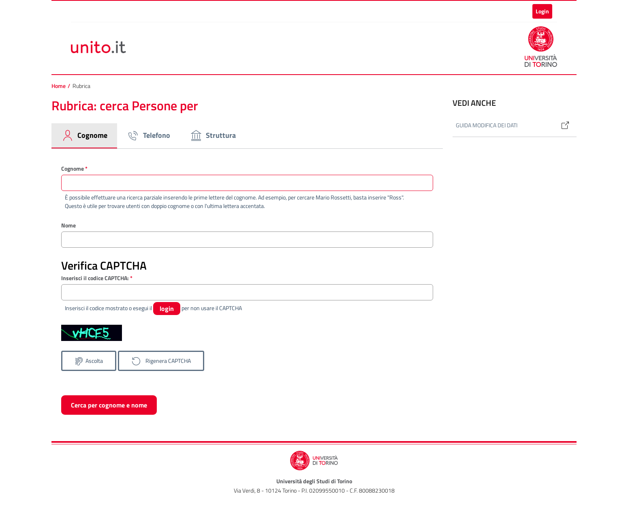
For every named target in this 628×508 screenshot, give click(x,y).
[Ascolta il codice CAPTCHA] (88, 361)
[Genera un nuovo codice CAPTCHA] (161, 361)
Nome (68, 225)
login (167, 308)
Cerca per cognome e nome (109, 405)
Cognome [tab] (84, 135)
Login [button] (542, 11)
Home (58, 85)
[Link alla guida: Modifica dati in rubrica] (562, 125)
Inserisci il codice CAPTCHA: (96, 278)
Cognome (74, 168)
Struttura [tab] (213, 135)
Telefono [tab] (148, 135)
